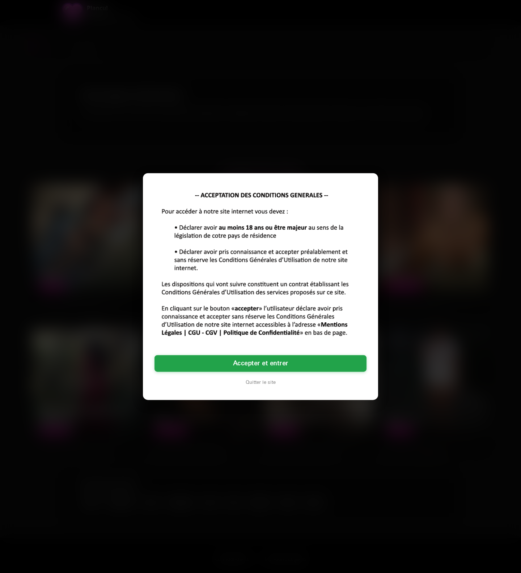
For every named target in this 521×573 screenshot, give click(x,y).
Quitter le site (261, 382)
